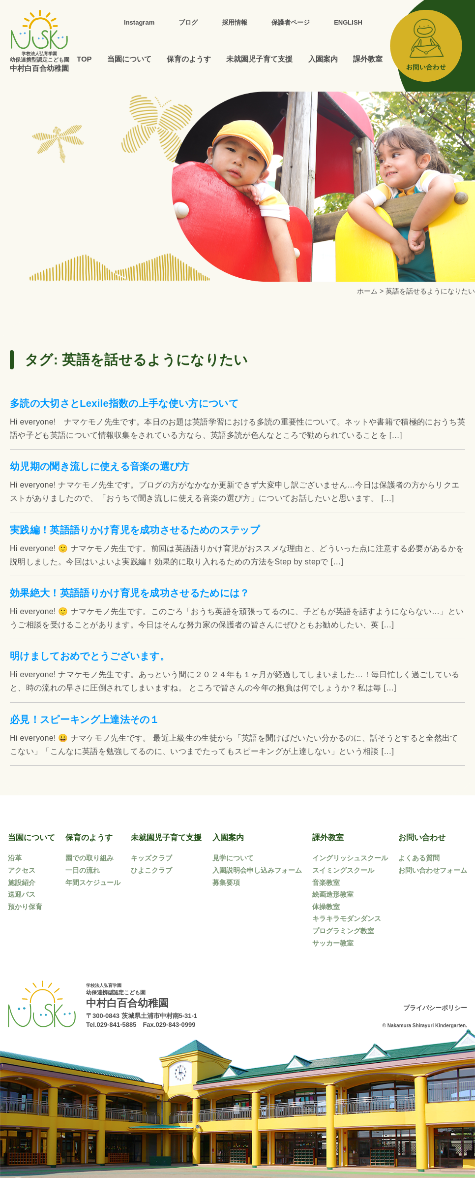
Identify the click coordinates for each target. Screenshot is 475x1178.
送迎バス (21, 894)
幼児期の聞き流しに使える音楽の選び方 (100, 466)
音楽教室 (326, 882)
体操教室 (326, 907)
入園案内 (323, 59)
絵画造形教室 (333, 894)
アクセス (21, 870)
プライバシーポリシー (435, 1008)
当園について (129, 59)
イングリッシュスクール (350, 858)
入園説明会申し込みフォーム (257, 870)
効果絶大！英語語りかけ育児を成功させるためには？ (130, 593)
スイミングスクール (343, 870)
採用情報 (234, 22)
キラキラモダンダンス (346, 918)
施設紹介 (21, 882)
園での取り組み (89, 858)
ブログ (188, 22)
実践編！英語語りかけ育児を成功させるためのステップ (135, 529)
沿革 (15, 858)
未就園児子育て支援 (259, 59)
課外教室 (368, 59)
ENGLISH (348, 22)
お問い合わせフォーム (432, 870)
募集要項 (226, 882)
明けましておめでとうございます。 (90, 656)
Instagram (139, 22)
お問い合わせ (421, 837)
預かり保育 (25, 907)
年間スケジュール (92, 882)
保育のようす (189, 59)
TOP (84, 59)
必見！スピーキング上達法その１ (85, 719)
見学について (233, 858)
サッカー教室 (333, 943)
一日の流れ (82, 870)
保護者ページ (290, 22)
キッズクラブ (151, 858)
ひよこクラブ (151, 870)
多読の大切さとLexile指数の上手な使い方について (124, 403)
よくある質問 (419, 858)
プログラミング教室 (343, 931)
